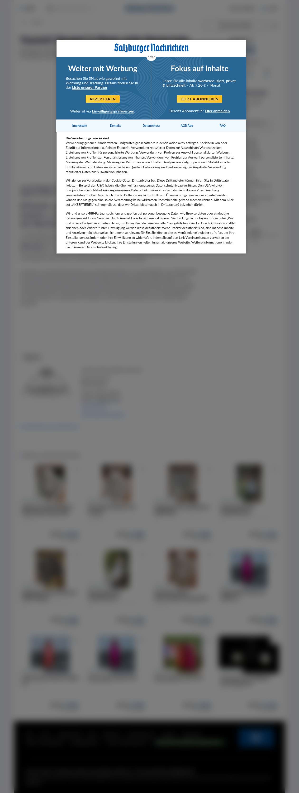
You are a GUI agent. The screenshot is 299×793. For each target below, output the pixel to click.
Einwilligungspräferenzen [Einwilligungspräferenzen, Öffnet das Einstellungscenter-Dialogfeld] (113, 111)
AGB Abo (187, 125)
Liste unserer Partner (89, 87)
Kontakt (115, 125)
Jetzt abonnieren (199, 99)
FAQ (223, 125)
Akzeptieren (103, 99)
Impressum (79, 125)
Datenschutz (151, 125)
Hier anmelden (217, 110)
